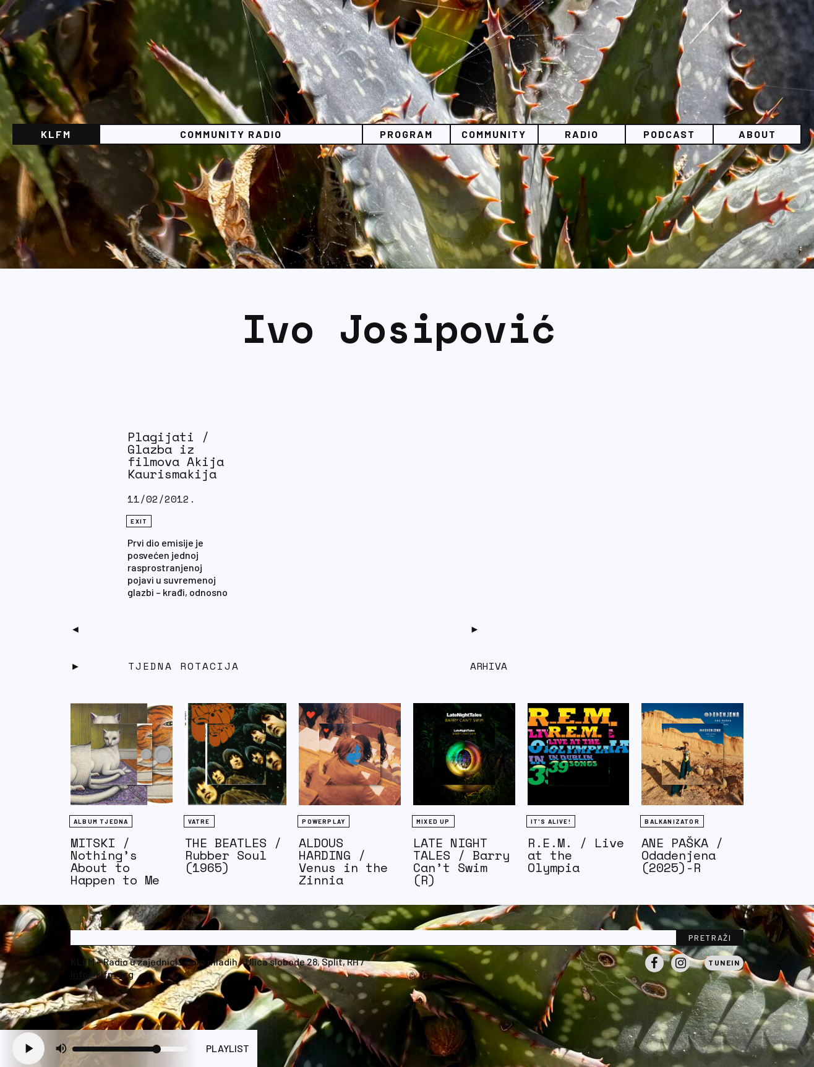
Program (406, 134)
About (757, 134)
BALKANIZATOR (672, 821)
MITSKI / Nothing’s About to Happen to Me (115, 861)
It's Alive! (551, 821)
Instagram (680, 971)
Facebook (654, 971)
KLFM (56, 134)
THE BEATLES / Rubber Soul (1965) (233, 855)
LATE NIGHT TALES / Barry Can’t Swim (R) (461, 861)
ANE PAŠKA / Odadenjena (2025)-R (682, 855)
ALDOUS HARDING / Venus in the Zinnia (343, 861)
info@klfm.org (102, 974)
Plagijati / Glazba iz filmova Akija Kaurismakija (175, 455)
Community (493, 134)
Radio (582, 134)
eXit (139, 521)
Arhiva (488, 666)
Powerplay (323, 821)
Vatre (199, 821)
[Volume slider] (129, 1049)
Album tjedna (101, 821)
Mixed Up (433, 821)
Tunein (724, 962)
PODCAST (669, 134)
